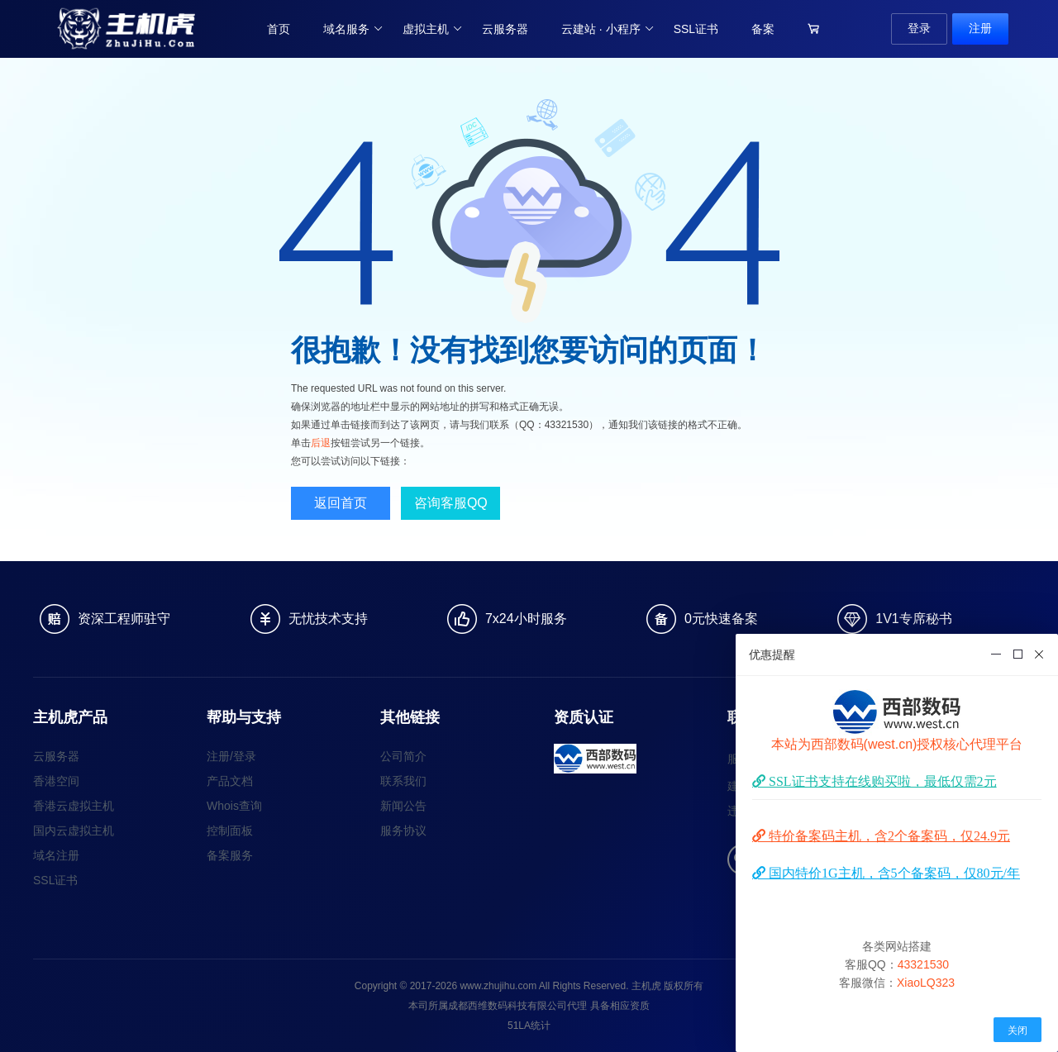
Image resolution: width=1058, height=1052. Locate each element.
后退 (321, 443)
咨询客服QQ (451, 503)
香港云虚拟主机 (73, 805)
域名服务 (353, 29)
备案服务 (230, 855)
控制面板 (230, 830)
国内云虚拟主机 (73, 830)
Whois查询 (234, 805)
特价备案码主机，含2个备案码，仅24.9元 (887, 835)
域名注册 (56, 855)
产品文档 (230, 781)
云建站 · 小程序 (608, 29)
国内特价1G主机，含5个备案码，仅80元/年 (892, 872)
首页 (278, 29)
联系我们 (403, 781)
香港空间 (56, 781)
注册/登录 (231, 756)
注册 (980, 28)
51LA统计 (529, 1025)
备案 (762, 29)
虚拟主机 (433, 29)
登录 (919, 28)
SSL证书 (696, 29)
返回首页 (340, 503)
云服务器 (505, 29)
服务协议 (403, 830)
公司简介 (403, 756)
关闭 (1017, 1030)
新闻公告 (403, 805)
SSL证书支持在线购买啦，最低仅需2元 (881, 781)
